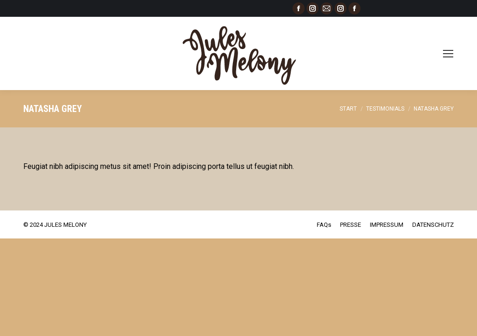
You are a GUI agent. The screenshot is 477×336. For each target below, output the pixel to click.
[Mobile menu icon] (448, 53)
